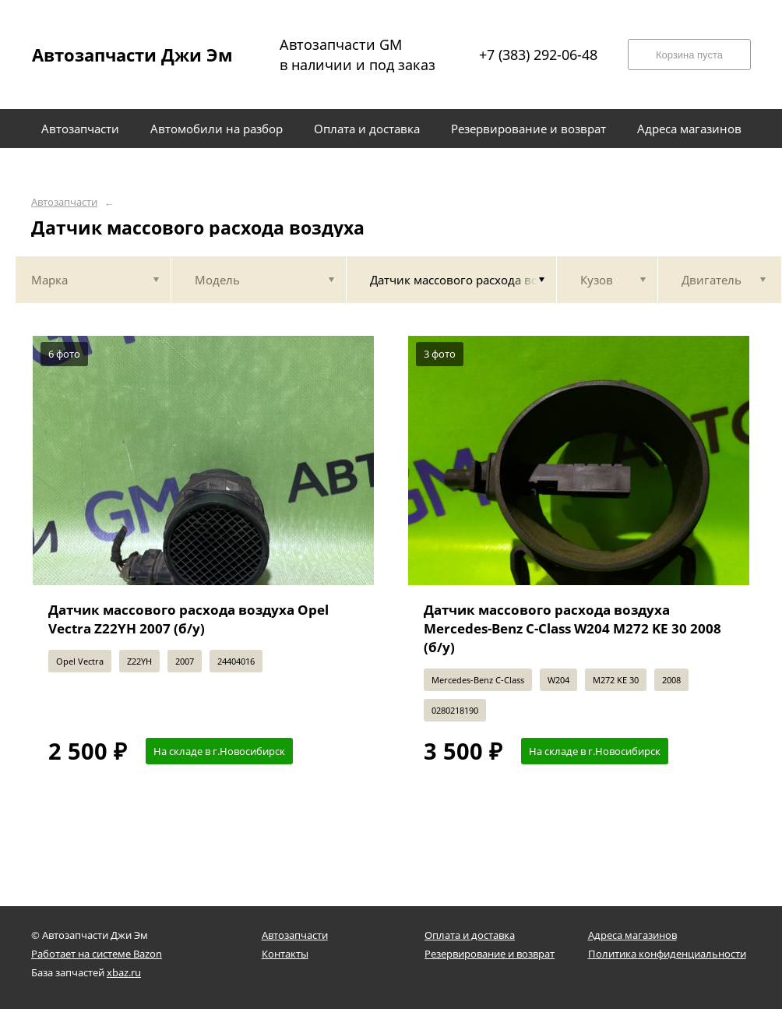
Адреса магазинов (632, 935)
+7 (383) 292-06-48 (538, 54)
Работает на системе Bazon (96, 954)
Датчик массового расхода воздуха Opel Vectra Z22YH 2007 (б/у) (188, 619)
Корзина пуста (689, 55)
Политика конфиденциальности (667, 954)
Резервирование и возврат (489, 954)
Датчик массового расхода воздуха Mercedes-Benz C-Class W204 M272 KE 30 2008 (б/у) (572, 628)
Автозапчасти (64, 202)
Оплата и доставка (469, 935)
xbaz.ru (124, 972)
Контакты (285, 954)
